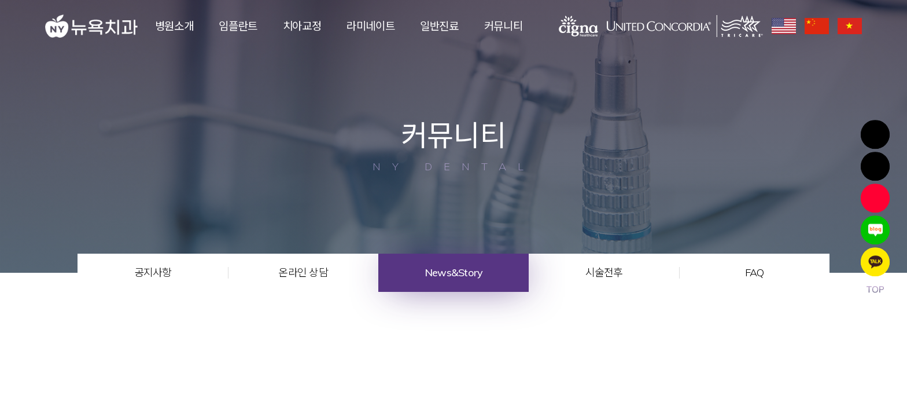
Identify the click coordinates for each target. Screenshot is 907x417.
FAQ (754, 272)
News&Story (454, 272)
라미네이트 (370, 26)
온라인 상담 (303, 272)
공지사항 (153, 272)
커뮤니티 (503, 26)
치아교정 (302, 26)
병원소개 (174, 26)
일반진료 (439, 26)
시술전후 (604, 272)
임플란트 (238, 26)
